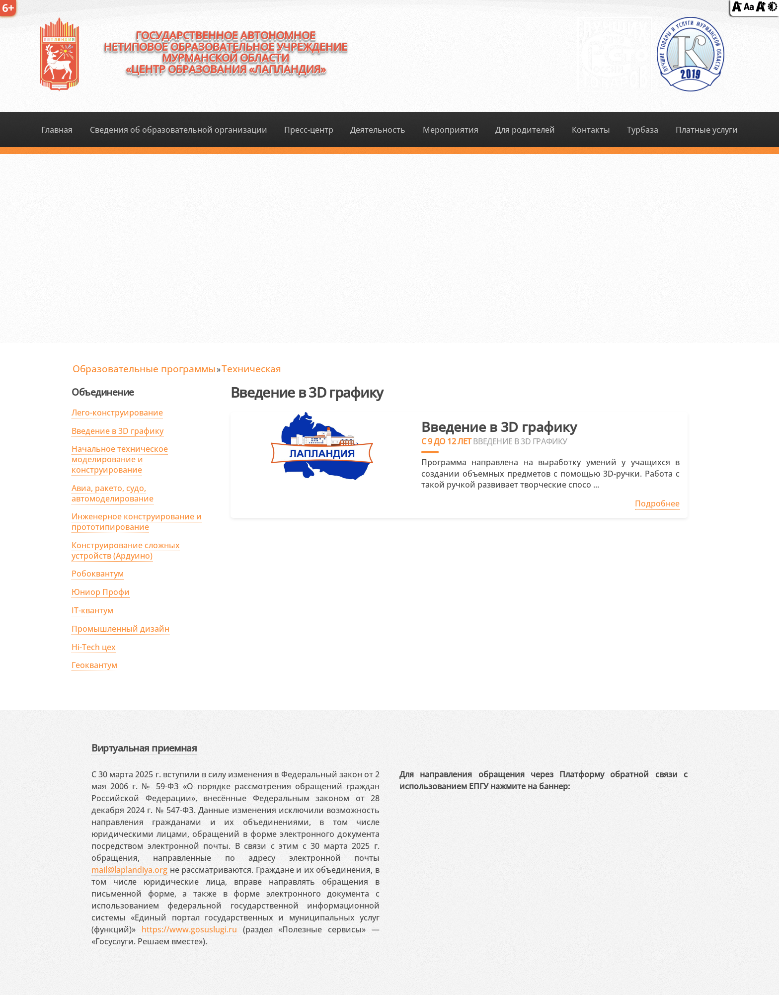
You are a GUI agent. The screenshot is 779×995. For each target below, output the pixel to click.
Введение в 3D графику (117, 430)
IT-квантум (92, 610)
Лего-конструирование (117, 412)
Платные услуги (707, 129)
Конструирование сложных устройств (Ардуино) (126, 550)
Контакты (591, 129)
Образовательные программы (144, 368)
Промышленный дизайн (120, 628)
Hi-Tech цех (94, 647)
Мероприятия (450, 129)
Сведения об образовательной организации (178, 129)
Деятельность (377, 129)
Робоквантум (98, 573)
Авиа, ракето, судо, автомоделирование (113, 493)
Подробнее (657, 503)
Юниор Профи (101, 591)
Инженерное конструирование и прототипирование (137, 521)
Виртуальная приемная (144, 747)
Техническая (251, 368)
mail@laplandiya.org (129, 869)
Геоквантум (94, 665)
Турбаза (642, 129)
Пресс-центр (308, 129)
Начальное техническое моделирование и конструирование (120, 459)
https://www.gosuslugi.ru (189, 929)
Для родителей (525, 129)
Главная (57, 129)
